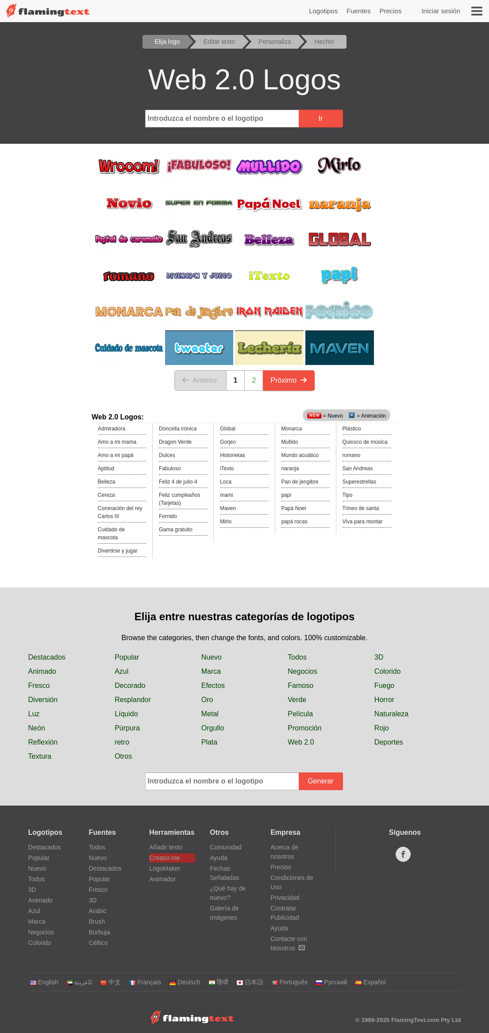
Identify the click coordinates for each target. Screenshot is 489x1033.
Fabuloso (170, 468)
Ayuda (218, 857)
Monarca (291, 429)
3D (378, 657)
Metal (210, 714)
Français (145, 982)
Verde (297, 699)
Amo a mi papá (116, 455)
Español (370, 982)
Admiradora (111, 429)
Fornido (168, 516)
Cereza (106, 495)
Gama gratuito (176, 529)
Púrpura (127, 728)
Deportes (388, 742)
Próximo (288, 380)
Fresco (39, 685)
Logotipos (323, 11)
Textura (39, 756)
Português (289, 982)
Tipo (348, 495)
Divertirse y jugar (118, 551)
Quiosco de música (365, 442)
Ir (321, 118)
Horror (384, 699)
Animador (162, 879)
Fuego (384, 685)
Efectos (213, 685)
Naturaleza (391, 714)
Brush (97, 921)
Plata (209, 742)
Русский (331, 982)
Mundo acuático (300, 455)
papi (286, 495)
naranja (290, 468)
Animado (42, 671)
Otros (123, 756)
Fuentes (358, 11)
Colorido (387, 671)
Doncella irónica (177, 429)
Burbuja (99, 932)
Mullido (289, 442)
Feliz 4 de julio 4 (178, 482)
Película (300, 714)
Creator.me (164, 857)
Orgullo (212, 728)
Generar (321, 781)
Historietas (232, 455)
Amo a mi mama (117, 442)
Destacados (47, 657)
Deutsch (184, 982)
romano (352, 455)
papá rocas (294, 521)
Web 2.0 (301, 742)
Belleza (106, 482)
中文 (110, 982)
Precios (390, 11)
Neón (36, 728)
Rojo (381, 728)
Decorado (130, 685)
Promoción (304, 728)
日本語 (249, 982)
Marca (211, 671)
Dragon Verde (175, 442)
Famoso (300, 685)
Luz (34, 714)
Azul (121, 671)
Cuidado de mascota (111, 533)
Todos (297, 657)
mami (226, 495)
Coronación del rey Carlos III (120, 512)
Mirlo (225, 521)
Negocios (302, 671)
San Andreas (358, 468)
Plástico (352, 429)
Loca (225, 482)
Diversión (43, 699)
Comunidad (226, 847)
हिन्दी (218, 982)
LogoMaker (164, 868)
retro (122, 742)
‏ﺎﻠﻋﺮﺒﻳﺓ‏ (79, 982)
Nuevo (211, 657)
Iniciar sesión (440, 11)
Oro (207, 699)
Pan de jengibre (299, 482)
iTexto (227, 468)
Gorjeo (228, 442)
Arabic (97, 910)
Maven (228, 508)
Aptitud (106, 468)
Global (227, 429)
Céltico (98, 942)
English (44, 982)
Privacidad (284, 897)
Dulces (167, 455)
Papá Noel (293, 508)
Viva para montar (363, 521)
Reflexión (43, 742)
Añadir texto (165, 847)
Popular (127, 657)
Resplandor (133, 699)
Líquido (126, 714)
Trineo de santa (361, 508)
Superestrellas (360, 482)
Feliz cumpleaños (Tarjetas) (179, 499)
